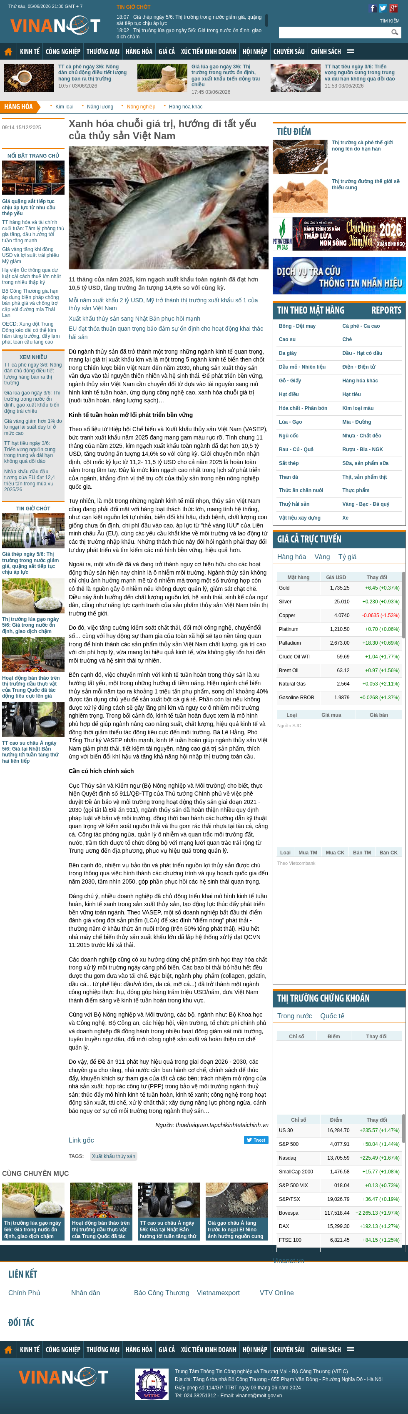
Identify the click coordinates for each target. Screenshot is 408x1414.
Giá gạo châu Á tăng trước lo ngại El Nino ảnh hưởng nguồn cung (236, 1229)
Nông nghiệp (141, 107)
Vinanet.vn (288, 1260)
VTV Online (277, 1292)
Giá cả (167, 52)
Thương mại (103, 52)
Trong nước (294, 1016)
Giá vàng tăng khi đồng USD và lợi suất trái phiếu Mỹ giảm (30, 255)
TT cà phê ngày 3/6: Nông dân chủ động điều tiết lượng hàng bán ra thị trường (92, 73)
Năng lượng (100, 107)
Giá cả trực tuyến (309, 540)
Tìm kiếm (390, 20)
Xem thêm (350, 51)
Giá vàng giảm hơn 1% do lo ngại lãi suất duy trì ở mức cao (33, 427)
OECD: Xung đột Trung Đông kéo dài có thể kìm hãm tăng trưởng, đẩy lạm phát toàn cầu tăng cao (31, 333)
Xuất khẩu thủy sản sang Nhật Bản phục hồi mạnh (134, 318)
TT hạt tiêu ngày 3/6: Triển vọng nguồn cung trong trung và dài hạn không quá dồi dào (360, 73)
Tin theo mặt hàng (310, 311)
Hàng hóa (139, 52)
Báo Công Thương (161, 1292)
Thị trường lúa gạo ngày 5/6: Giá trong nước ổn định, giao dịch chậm (189, 33)
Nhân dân (85, 1292)
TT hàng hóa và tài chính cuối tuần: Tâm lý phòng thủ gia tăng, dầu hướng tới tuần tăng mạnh (33, 231)
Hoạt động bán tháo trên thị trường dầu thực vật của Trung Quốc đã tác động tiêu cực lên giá (31, 687)
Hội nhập (255, 52)
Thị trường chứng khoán (323, 999)
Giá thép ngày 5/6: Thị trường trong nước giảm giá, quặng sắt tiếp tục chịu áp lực (189, 20)
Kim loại (64, 107)
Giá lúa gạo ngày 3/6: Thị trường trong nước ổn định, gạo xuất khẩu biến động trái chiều (226, 76)
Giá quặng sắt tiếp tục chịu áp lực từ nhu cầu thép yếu (28, 207)
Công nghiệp (63, 52)
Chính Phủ (24, 1292)
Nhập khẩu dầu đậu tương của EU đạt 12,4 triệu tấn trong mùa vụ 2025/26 (29, 480)
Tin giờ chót (134, 7)
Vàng (322, 556)
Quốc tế (332, 1016)
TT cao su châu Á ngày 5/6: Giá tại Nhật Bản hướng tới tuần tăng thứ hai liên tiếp (30, 752)
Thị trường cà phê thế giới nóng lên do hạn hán (362, 145)
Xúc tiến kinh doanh (208, 52)
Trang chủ (8, 51)
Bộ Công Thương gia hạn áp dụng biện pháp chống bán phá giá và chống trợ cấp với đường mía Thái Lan (30, 303)
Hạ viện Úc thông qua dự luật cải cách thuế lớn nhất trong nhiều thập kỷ (31, 276)
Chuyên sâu (289, 52)
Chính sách (326, 52)
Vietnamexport (218, 1292)
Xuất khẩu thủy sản (113, 1156)
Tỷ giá (347, 556)
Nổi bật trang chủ (33, 156)
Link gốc (81, 1140)
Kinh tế (30, 52)
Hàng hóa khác (186, 107)
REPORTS (386, 311)
